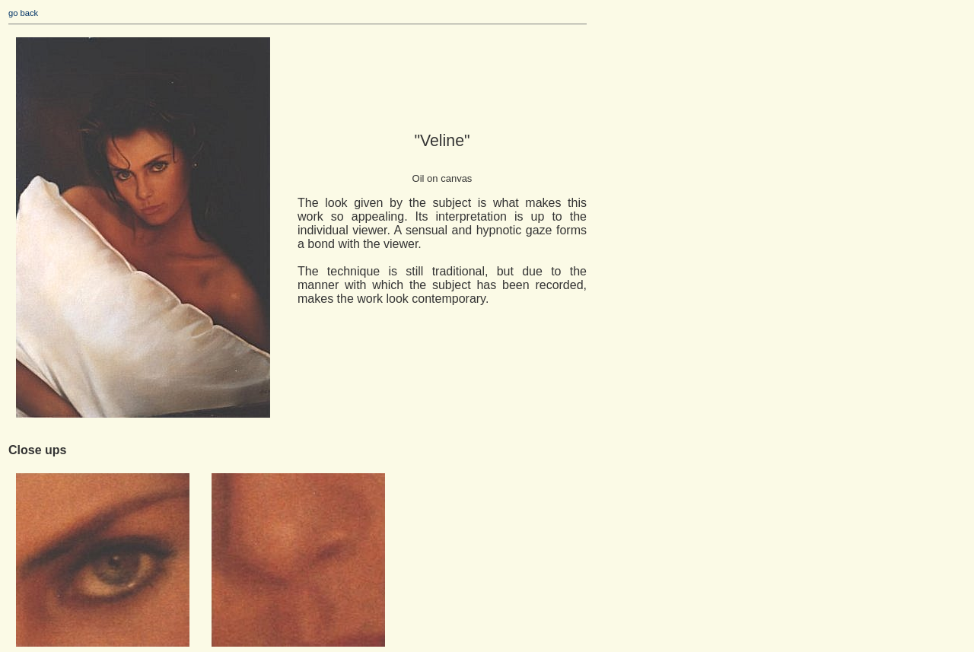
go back (23, 12)
